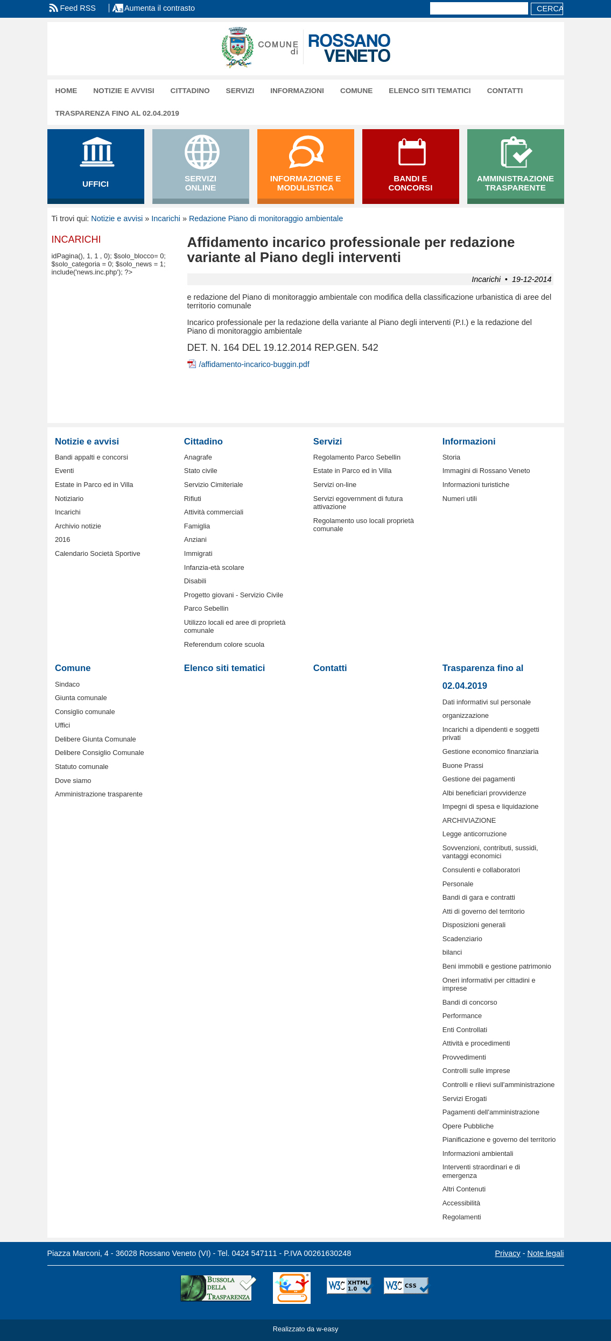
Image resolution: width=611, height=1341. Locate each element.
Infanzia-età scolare (214, 567)
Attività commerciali (213, 512)
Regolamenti (462, 1217)
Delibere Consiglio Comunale (99, 753)
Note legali (546, 1253)
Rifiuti (192, 499)
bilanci (452, 952)
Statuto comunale (82, 767)
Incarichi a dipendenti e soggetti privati (491, 733)
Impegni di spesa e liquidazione (491, 806)
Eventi (64, 471)
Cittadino (190, 91)
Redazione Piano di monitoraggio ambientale (266, 218)
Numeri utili (460, 499)
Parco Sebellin (206, 608)
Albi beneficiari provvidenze (484, 793)
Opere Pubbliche (468, 1126)
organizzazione (466, 715)
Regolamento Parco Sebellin (357, 457)
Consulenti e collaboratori (481, 870)
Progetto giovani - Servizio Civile (233, 595)
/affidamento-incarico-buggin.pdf (254, 364)
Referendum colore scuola (224, 644)
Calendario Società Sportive (98, 553)
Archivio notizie (78, 526)
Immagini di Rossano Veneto (486, 471)
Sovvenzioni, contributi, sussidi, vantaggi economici (490, 852)
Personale (458, 884)
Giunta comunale (81, 698)
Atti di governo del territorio (484, 911)
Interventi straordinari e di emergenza (481, 1171)
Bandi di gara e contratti (479, 897)
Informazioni (297, 91)
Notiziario (69, 499)
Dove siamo (73, 781)
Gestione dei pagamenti (479, 779)
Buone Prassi (463, 765)
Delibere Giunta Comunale (95, 739)
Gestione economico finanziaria (491, 751)
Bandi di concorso (470, 1002)
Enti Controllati (465, 1030)
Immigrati (198, 553)
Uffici (62, 725)
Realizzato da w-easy (306, 1329)
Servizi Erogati (465, 1099)
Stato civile (200, 471)
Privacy (508, 1253)
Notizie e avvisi (123, 91)
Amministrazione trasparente (99, 794)
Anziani (195, 539)
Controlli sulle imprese (476, 1071)
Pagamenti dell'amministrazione (491, 1112)
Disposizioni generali (474, 925)
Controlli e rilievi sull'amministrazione (499, 1085)
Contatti (505, 91)
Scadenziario (462, 939)
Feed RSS (78, 8)
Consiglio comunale (85, 712)
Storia (451, 457)
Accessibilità (461, 1203)
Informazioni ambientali (478, 1153)
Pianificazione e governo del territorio (499, 1139)
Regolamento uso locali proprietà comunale (363, 525)
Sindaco (67, 684)
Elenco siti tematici (429, 91)
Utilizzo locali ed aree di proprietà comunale (235, 626)
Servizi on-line (334, 485)
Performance (462, 1016)
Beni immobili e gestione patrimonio (497, 966)
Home (66, 91)
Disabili (195, 581)
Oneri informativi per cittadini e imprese (489, 984)
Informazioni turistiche (476, 485)
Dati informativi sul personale (487, 702)
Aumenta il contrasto (159, 8)
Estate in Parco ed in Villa (94, 485)
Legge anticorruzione (475, 834)
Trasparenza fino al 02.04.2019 (117, 113)
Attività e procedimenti (476, 1043)
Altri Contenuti (464, 1189)
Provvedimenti (464, 1057)
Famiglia (197, 526)
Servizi (240, 91)
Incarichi (165, 218)
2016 (62, 539)
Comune (356, 91)
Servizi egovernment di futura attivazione (358, 503)
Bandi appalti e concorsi (91, 457)
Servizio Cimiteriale (213, 485)
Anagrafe (198, 457)
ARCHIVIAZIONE (469, 820)
